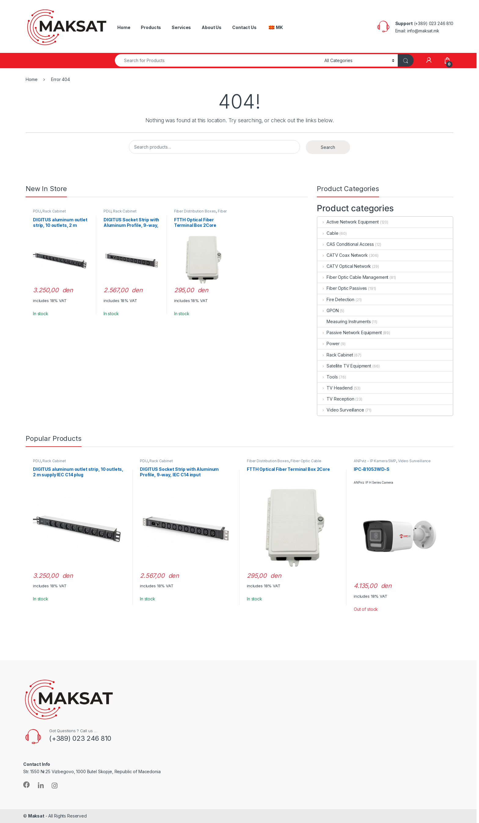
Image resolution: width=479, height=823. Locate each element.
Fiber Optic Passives (342, 288)
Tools (327, 376)
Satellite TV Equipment (344, 365)
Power (328, 343)
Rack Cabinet (54, 211)
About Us (211, 27)
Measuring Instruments (344, 321)
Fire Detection (335, 299)
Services (181, 27)
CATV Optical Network (344, 266)
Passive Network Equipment (349, 332)
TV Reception (335, 398)
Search (328, 147)
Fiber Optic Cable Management (200, 213)
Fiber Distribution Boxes (195, 211)
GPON (327, 310)
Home (123, 27)
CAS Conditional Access (345, 244)
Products (151, 27)
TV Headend (334, 387)
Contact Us (244, 27)
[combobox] (218, 60)
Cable (327, 233)
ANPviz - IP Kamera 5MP (375, 461)
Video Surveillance (340, 409)
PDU (37, 211)
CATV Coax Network (342, 255)
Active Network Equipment (347, 221)
